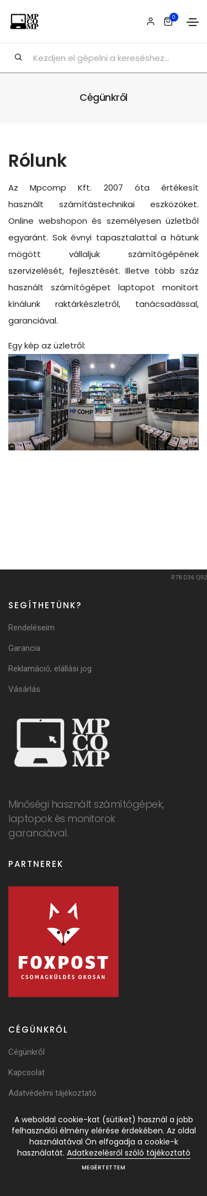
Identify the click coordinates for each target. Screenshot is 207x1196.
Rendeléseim (31, 628)
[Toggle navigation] (193, 22)
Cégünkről (26, 1052)
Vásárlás (24, 689)
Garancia (24, 648)
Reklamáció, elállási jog (50, 669)
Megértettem (104, 1167)
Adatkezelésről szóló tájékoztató (128, 1152)
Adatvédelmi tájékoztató (52, 1093)
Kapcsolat (26, 1072)
